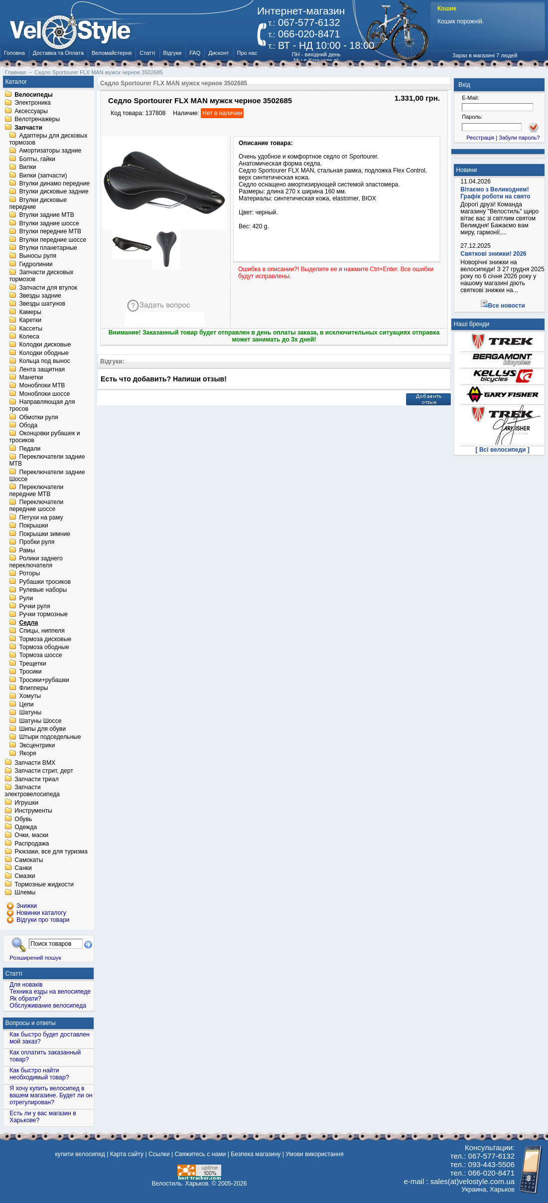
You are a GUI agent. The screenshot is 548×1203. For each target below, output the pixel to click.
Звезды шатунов (42, 304)
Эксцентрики (37, 745)
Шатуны (30, 712)
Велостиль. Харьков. (181, 1183)
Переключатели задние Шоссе (47, 476)
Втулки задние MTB (46, 215)
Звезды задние (40, 295)
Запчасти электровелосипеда (32, 791)
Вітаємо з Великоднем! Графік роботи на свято (495, 193)
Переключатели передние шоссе (36, 506)
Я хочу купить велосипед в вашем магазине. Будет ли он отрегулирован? (50, 1095)
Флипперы (33, 688)
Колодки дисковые (45, 345)
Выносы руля (37, 256)
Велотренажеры (37, 119)
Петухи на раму (41, 517)
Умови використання (314, 1154)
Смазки (24, 876)
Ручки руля (34, 606)
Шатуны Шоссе (40, 720)
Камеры (30, 312)
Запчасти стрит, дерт (43, 771)
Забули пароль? (519, 138)
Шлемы (24, 892)
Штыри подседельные (50, 737)
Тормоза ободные (44, 647)
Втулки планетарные (48, 247)
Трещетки (32, 663)
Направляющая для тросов (42, 406)
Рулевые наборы (43, 590)
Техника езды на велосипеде (50, 991)
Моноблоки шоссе (44, 393)
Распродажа (31, 843)
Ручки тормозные (43, 614)
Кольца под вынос (44, 361)
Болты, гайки (37, 159)
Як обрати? (25, 998)
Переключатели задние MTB (47, 461)
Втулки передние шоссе (52, 239)
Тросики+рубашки (44, 680)
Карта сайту (126, 1154)
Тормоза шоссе (40, 655)
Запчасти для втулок (48, 287)
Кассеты (30, 328)
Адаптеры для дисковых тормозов (48, 139)
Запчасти (28, 127)
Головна (14, 53)
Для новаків (25, 984)
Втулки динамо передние (54, 183)
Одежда (25, 827)
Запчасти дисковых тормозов (41, 276)
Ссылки (159, 1154)
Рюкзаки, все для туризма (50, 852)
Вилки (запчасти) (43, 175)
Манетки (31, 377)
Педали (29, 448)
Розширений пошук (35, 957)
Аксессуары (31, 111)
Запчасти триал (36, 779)
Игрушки (26, 802)
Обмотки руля (38, 417)
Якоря (27, 753)
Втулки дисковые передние (38, 203)
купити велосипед (80, 1154)
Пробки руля (36, 542)
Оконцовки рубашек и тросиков (44, 437)
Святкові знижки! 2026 (493, 253)
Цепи (26, 704)
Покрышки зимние (44, 533)
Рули (26, 598)
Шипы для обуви (42, 728)
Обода (28, 425)
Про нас (247, 53)
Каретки (30, 320)
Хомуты (30, 696)
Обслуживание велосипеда (47, 1005)
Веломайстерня (112, 53)
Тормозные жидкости (44, 884)
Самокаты (28, 860)
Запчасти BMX (34, 762)
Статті (147, 53)
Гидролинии (35, 264)
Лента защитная (42, 369)
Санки (23, 867)
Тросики (30, 672)
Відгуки (172, 53)
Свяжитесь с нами (200, 1154)
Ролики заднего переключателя (35, 562)
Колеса (29, 336)
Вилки (27, 167)
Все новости (506, 305)
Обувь (23, 819)
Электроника (32, 103)
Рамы (27, 550)
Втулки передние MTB (50, 231)
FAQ (194, 53)
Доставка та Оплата (58, 53)
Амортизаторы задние (50, 151)
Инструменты (33, 811)
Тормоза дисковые (45, 639)
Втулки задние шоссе (49, 223)
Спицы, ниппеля (41, 631)
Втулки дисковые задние (53, 191)
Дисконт (218, 53)
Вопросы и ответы (30, 1023)
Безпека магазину (255, 1154)
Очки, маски (31, 835)
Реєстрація (480, 138)
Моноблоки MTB (42, 385)
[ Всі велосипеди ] (503, 449)
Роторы (29, 573)
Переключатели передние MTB (36, 491)
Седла (28, 622)
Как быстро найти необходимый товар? (39, 1074)
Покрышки (33, 525)
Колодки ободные (43, 352)
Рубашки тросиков (45, 581)
